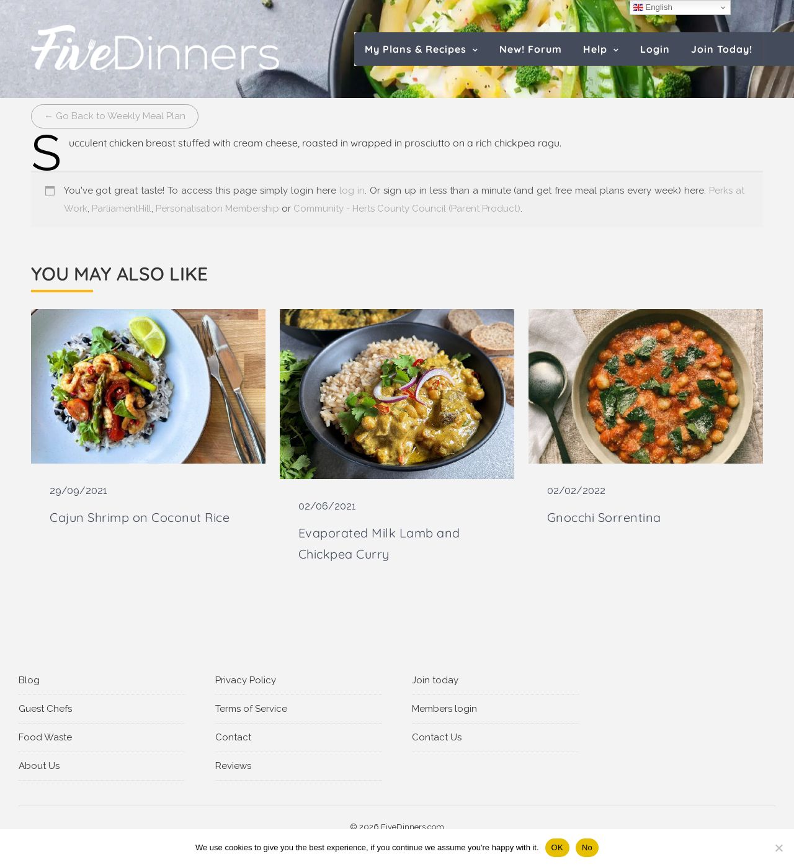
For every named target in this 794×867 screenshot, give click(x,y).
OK (557, 847)
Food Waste (45, 737)
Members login (444, 708)
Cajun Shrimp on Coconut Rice (140, 517)
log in (352, 190)
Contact (233, 737)
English (652, 7)
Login (655, 49)
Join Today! (721, 49)
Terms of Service (251, 708)
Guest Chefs (45, 708)
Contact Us (437, 737)
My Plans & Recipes (415, 49)
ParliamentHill (121, 208)
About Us (39, 765)
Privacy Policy (245, 680)
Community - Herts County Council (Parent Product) (406, 208)
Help (595, 49)
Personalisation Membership (217, 208)
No (587, 847)
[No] (778, 848)
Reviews (233, 765)
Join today (435, 680)
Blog (29, 680)
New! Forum (530, 49)
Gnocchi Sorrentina (604, 517)
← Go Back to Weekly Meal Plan (114, 116)
